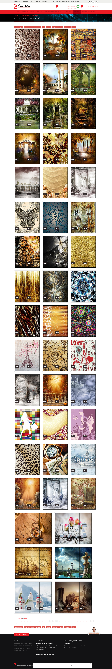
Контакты (44, 1)
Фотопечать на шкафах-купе (32, 15)
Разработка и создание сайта (23, 665)
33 (42, 621)
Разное (61, 27)
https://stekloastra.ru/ (47, 665)
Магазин (17, 12)
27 (24, 621)
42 (68, 621)
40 (62, 621)
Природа (55, 27)
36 (51, 621)
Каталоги (77, 12)
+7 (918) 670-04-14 (71, 6)
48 (86, 621)
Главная (16, 15)
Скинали (40, 12)
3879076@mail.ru (93, 6)
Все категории (18, 27)
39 (59, 621)
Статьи (32, 1)
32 (39, 621)
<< (16, 621)
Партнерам (25, 1)
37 (53, 621)
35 (48, 621)
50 (92, 621)
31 (36, 621)
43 (71, 621)
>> (16, 623)
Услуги (32, 12)
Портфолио (68, 12)
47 (83, 621)
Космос (48, 27)
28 (27, 621)
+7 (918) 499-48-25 (71, 8)
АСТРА (23, 664)
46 (80, 621)
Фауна (73, 27)
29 (30, 621)
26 (21, 621)
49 (89, 621)
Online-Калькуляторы (89, 12)
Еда (43, 27)
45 (77, 621)
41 (65, 621)
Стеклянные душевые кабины (54, 12)
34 (45, 621)
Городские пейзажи (29, 27)
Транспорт (67, 27)
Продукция (25, 12)
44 (74, 621)
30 (33, 621)
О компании (17, 1)
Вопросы (38, 1)
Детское (38, 27)
